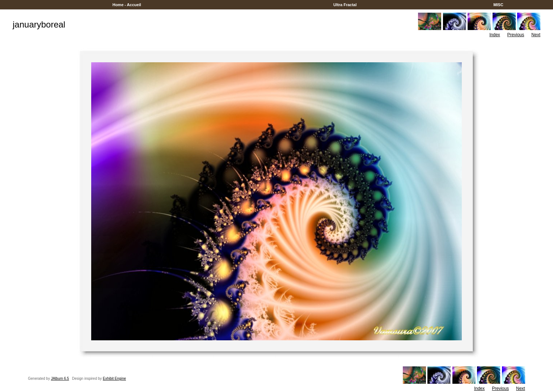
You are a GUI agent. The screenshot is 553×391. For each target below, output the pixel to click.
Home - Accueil (126, 5)
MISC (498, 5)
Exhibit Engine (114, 379)
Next (535, 34)
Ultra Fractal (345, 5)
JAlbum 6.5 (60, 379)
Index (494, 34)
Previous (515, 34)
